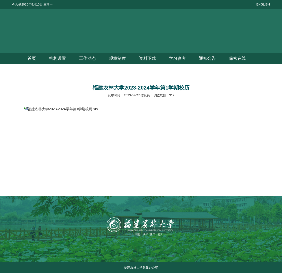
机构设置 (57, 58)
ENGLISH (263, 4)
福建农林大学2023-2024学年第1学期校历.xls (63, 109)
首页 (32, 58)
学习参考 (177, 58)
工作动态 (87, 58)
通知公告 (207, 58)
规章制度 (117, 58)
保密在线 (237, 58)
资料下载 (147, 58)
